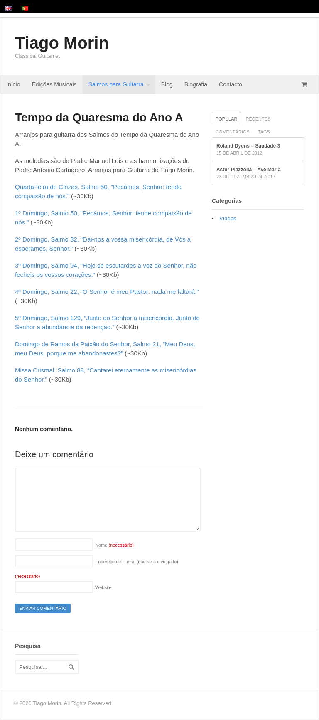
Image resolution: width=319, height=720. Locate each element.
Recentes (258, 118)
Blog (167, 84)
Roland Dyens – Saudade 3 (248, 146)
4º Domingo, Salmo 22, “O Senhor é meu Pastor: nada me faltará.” (107, 291)
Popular (227, 118)
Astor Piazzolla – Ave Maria (248, 170)
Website (103, 587)
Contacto (230, 84)
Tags (264, 131)
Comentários (233, 131)
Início (13, 84)
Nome (114, 544)
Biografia (195, 84)
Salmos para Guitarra (116, 84)
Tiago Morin (62, 43)
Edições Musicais (54, 84)
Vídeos (227, 218)
